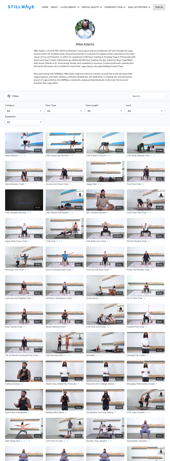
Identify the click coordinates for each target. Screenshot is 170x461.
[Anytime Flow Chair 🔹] (146, 326)
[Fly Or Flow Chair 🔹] (146, 298)
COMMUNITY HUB (115, 7)
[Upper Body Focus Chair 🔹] (24, 241)
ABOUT (54, 7)
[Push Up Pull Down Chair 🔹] (105, 269)
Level (128, 105)
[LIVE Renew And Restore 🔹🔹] (65, 212)
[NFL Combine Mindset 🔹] (105, 212)
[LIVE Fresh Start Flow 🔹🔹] (146, 212)
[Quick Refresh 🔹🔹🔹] (24, 155)
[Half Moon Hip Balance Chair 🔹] (65, 298)
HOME (45, 7)
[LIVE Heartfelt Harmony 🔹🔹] (24, 212)
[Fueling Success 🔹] (24, 383)
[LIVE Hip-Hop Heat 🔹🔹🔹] (65, 355)
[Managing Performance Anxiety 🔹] (146, 383)
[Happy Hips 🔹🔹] (105, 184)
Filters (13, 95)
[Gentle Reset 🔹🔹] (105, 298)
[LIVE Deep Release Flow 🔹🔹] (146, 155)
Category (9, 105)
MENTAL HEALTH (92, 7)
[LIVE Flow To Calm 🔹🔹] (65, 441)
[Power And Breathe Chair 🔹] (146, 269)
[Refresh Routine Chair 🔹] (146, 241)
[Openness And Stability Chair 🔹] (24, 298)
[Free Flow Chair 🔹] (146, 184)
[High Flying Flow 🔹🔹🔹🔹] (24, 441)
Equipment (10, 116)
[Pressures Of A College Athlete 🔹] (105, 383)
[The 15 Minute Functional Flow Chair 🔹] (24, 355)
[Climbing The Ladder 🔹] (146, 355)
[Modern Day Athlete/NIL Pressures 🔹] (65, 383)
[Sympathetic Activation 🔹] (146, 441)
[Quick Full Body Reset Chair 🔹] (65, 269)
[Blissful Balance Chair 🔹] (65, 326)
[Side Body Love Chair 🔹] (105, 241)
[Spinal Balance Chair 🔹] (24, 184)
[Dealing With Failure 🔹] (65, 412)
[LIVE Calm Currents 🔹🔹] (146, 412)
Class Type (50, 105)
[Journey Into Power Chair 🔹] (65, 184)
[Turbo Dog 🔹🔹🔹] (65, 241)
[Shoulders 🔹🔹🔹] (105, 355)
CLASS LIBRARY (70, 7)
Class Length (92, 105)
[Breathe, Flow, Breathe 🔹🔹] (105, 441)
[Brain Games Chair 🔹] (24, 326)
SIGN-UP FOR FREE (139, 7)
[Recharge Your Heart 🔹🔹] (24, 269)
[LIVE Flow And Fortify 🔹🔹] (105, 326)
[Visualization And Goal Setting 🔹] (105, 412)
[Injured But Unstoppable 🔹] (24, 412)
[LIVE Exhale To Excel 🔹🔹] (105, 155)
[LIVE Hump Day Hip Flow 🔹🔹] (65, 155)
